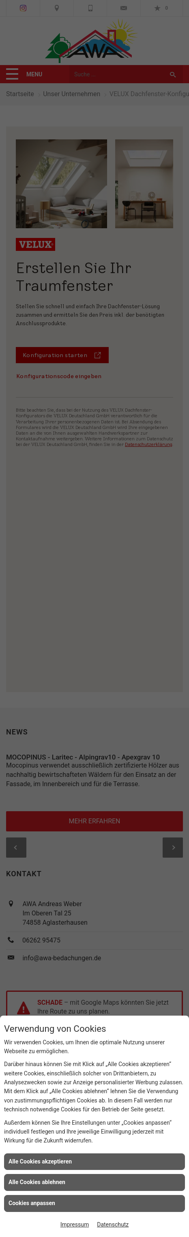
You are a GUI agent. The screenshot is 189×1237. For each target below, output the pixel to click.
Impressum (74, 1224)
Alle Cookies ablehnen (37, 1182)
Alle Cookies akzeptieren (40, 1161)
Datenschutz (113, 1224)
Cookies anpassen (32, 1203)
